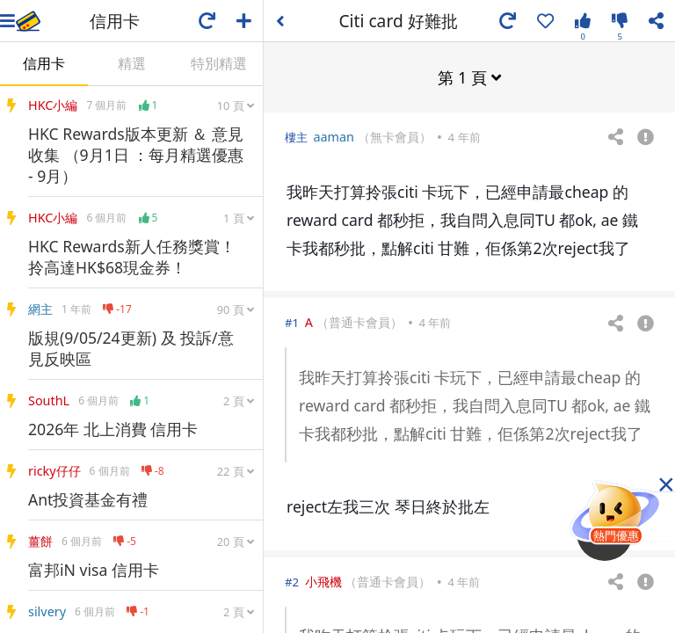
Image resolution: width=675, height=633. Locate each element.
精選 (132, 63)
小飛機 (323, 580)
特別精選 (219, 63)
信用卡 (44, 63)
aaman (333, 135)
